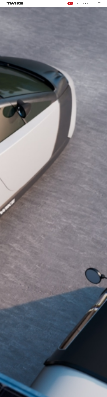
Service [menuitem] (93, 3)
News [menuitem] (77, 3)
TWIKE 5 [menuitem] (85, 3)
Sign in (70, 3)
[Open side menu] (99, 3)
